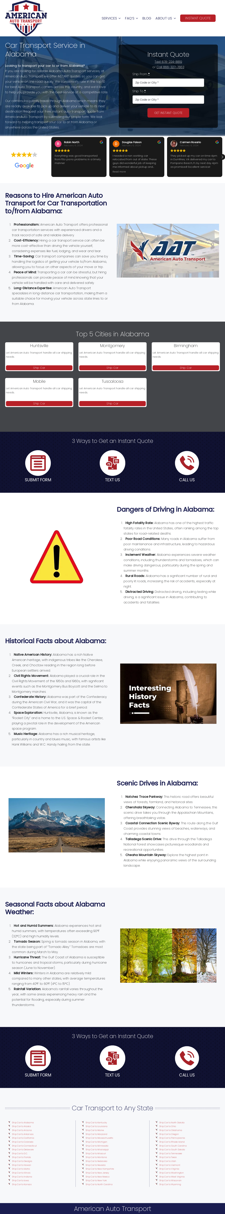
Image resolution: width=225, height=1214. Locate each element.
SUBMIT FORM (38, 480)
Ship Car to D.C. (20, 1153)
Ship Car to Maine (95, 1130)
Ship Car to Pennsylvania (172, 1137)
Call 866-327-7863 (170, 67)
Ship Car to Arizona (22, 1130)
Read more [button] (119, 171)
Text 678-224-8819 (168, 62)
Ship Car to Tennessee (170, 1153)
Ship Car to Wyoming (170, 1184)
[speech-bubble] (112, 452)
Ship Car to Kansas (22, 1184)
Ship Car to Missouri (96, 1153)
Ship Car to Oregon (169, 1134)
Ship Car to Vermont (169, 1165)
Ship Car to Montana (96, 1157)
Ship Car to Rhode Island (172, 1141)
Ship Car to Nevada (96, 1165)
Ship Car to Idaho (21, 1168)
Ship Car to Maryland (96, 1134)
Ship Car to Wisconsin (170, 1180)
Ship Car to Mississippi (97, 1149)
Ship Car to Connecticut (24, 1145)
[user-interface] (38, 452)
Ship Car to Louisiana (97, 1126)
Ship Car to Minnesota (97, 1145)
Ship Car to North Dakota (171, 1122)
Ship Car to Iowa (20, 1180)
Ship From (141, 74)
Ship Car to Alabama (23, 1122)
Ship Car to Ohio (167, 1126)
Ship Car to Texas (168, 1157)
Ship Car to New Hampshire (100, 1168)
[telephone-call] (187, 452)
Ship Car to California (23, 1137)
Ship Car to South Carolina (173, 1145)
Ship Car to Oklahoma (170, 1130)
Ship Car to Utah (167, 1161)
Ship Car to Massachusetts (99, 1137)
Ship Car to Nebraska (96, 1161)
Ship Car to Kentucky (96, 1122)
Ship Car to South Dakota (172, 1149)
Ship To (139, 91)
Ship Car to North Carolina (99, 1184)
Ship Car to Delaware (23, 1149)
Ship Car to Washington (171, 1172)
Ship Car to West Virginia (172, 1176)
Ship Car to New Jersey (97, 1172)
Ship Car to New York (96, 1180)
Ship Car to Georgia (22, 1161)
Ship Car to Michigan (96, 1141)
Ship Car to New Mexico (97, 1176)
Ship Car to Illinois (21, 1172)
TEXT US (112, 480)
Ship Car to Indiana (22, 1176)
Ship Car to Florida (21, 1157)
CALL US (187, 480)
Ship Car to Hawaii (21, 1165)
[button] (222, 157)
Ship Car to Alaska (21, 1126)
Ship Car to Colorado (22, 1141)
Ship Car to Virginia (169, 1168)
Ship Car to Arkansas (22, 1134)
